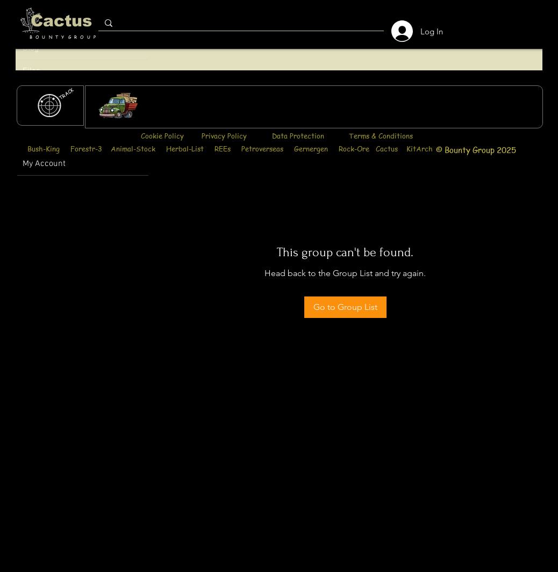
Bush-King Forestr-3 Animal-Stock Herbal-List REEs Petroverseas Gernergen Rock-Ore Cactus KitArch (230, 148)
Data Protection (298, 136)
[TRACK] (66, 93)
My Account (44, 163)
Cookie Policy (162, 136)
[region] (314, 106)
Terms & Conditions (381, 136)
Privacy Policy (224, 136)
